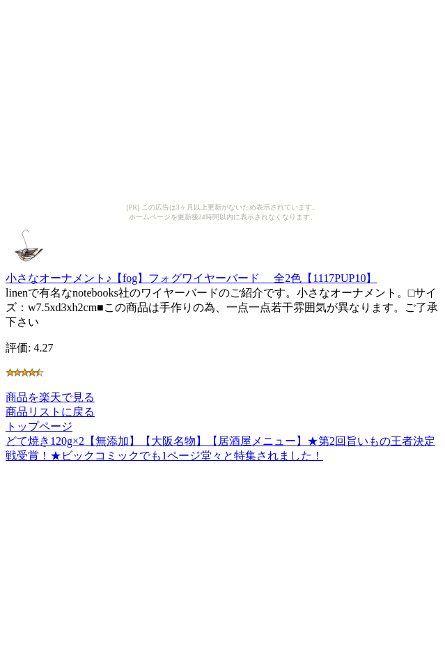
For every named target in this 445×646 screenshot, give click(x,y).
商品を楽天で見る (50, 397)
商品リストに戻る (50, 412)
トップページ (39, 426)
